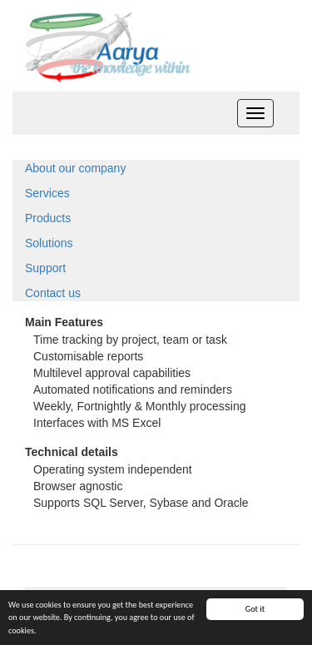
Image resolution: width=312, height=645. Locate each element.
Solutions (49, 243)
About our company (75, 168)
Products (48, 218)
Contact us (53, 293)
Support (45, 268)
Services (47, 193)
